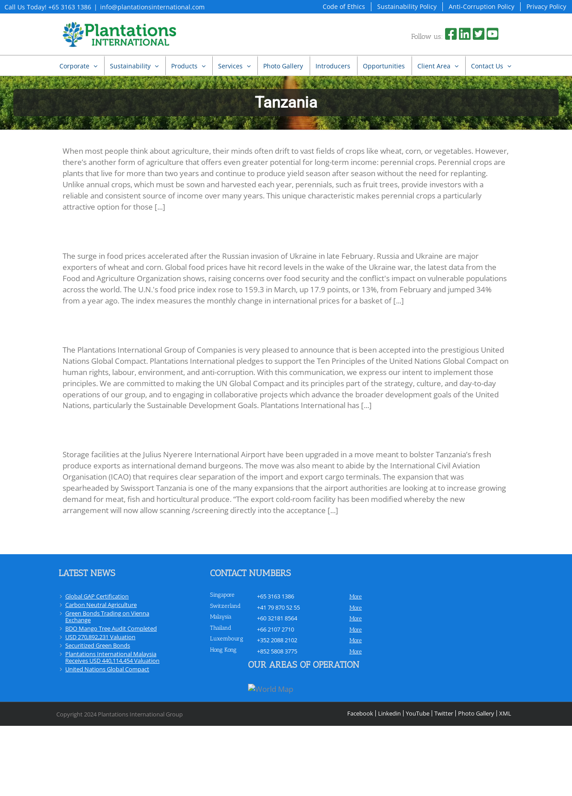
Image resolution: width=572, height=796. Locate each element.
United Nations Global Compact (107, 669)
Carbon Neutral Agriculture (101, 605)
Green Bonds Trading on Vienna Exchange (107, 616)
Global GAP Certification (97, 596)
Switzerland (225, 605)
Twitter (443, 713)
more (355, 596)
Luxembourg (226, 638)
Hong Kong (223, 649)
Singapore (222, 594)
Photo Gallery (476, 713)
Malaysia (220, 616)
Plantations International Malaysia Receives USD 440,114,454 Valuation (112, 657)
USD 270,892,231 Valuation (100, 637)
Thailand (220, 627)
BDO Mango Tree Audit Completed (111, 628)
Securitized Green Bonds (97, 645)
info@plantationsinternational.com (152, 7)
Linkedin (389, 713)
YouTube (417, 713)
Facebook (360, 713)
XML (505, 713)
